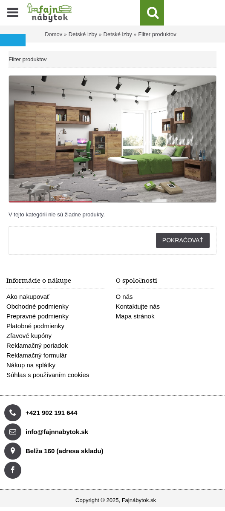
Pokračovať (182, 240)
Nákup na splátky (30, 365)
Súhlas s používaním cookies (47, 374)
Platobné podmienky (35, 325)
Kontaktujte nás (138, 306)
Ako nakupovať (27, 296)
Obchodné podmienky (37, 306)
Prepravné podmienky (37, 316)
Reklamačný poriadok (37, 345)
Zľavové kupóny (29, 335)
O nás (124, 296)
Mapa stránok (135, 316)
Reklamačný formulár (36, 355)
